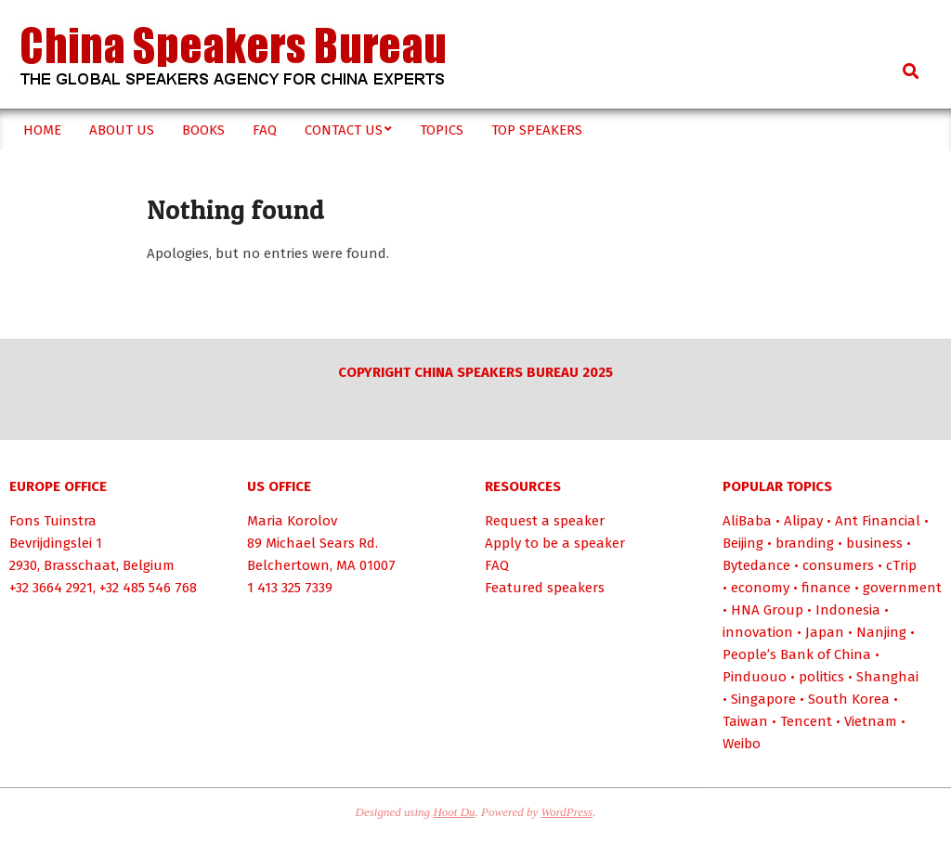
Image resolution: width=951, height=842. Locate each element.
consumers (838, 565)
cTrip (901, 565)
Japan (824, 632)
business (874, 543)
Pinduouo (755, 676)
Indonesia (847, 610)
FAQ (497, 565)
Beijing (743, 543)
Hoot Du (454, 812)
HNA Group (767, 610)
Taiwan (745, 721)
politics (821, 676)
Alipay (803, 520)
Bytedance (756, 565)
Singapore (763, 699)
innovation (758, 632)
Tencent (806, 721)
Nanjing (881, 632)
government (902, 587)
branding (804, 543)
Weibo (742, 743)
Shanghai (887, 676)
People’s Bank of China (797, 654)
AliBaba (747, 520)
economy (760, 587)
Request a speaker (545, 520)
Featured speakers (545, 587)
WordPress (567, 812)
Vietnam (870, 721)
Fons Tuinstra (53, 520)
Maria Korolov (292, 520)
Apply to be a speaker (555, 543)
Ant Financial (877, 520)
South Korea (849, 699)
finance (826, 587)
